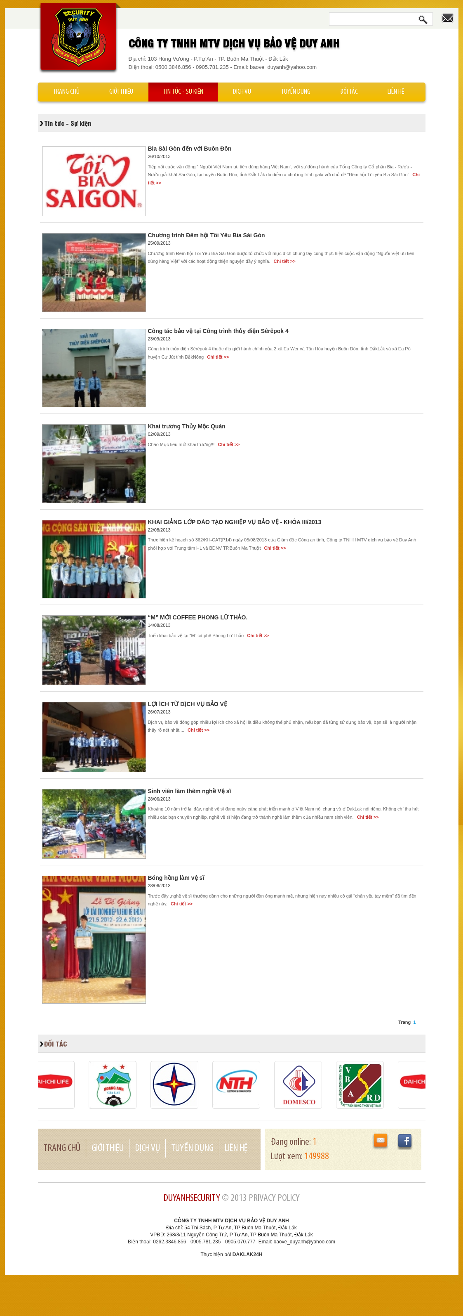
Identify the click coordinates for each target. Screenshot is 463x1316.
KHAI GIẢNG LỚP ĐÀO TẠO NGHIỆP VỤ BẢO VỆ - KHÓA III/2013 (235, 522)
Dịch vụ (242, 92)
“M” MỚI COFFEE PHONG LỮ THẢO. (198, 617)
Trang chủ (66, 92)
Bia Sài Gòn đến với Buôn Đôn (190, 148)
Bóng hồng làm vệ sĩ (176, 877)
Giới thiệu (121, 92)
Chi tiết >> (283, 261)
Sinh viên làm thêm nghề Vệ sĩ (189, 791)
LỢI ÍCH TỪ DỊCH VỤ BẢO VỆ (187, 704)
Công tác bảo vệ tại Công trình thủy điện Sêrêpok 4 (218, 331)
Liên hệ (396, 92)
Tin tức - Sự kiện (183, 92)
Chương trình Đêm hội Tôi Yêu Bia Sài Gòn (206, 235)
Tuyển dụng (295, 92)
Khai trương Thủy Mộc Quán (187, 426)
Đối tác (349, 92)
